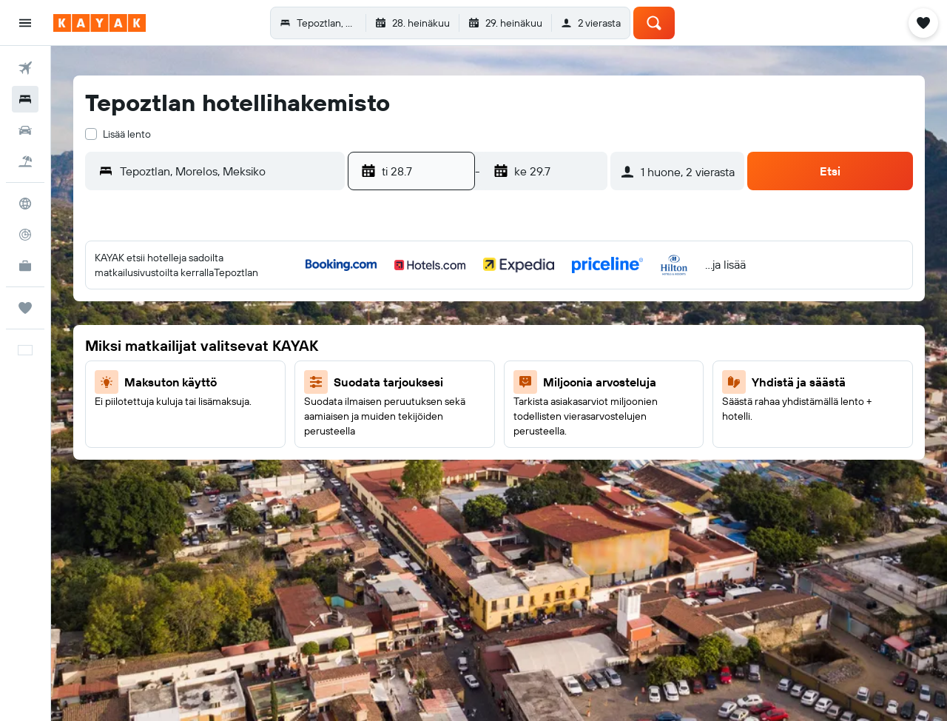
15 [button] (452, 380)
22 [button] (452, 416)
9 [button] (488, 345)
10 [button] (523, 345)
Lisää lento (127, 134)
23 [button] (487, 416)
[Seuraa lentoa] (25, 234)
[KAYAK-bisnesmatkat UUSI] (25, 266)
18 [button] (559, 380)
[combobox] (228, 171)
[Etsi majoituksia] (25, 99)
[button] (25, 23)
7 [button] (416, 345)
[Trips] (25, 308)
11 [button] (558, 345)
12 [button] (594, 345)
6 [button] (381, 345)
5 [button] (594, 309)
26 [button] (594, 416)
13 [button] (381, 380)
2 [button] (488, 309)
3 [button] (523, 309)
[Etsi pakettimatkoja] (25, 161)
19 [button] (594, 380)
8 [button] (452, 345)
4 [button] (559, 309)
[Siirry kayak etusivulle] (99, 23)
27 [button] (381, 451)
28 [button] (416, 451)
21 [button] (416, 416)
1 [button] (452, 309)
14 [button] (416, 380)
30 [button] (487, 451)
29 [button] (452, 451)
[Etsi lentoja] (25, 68)
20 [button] (381, 416)
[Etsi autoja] (25, 130)
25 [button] (558, 416)
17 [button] (523, 380)
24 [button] (523, 416)
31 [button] (523, 451)
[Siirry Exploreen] (25, 203)
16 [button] (487, 380)
